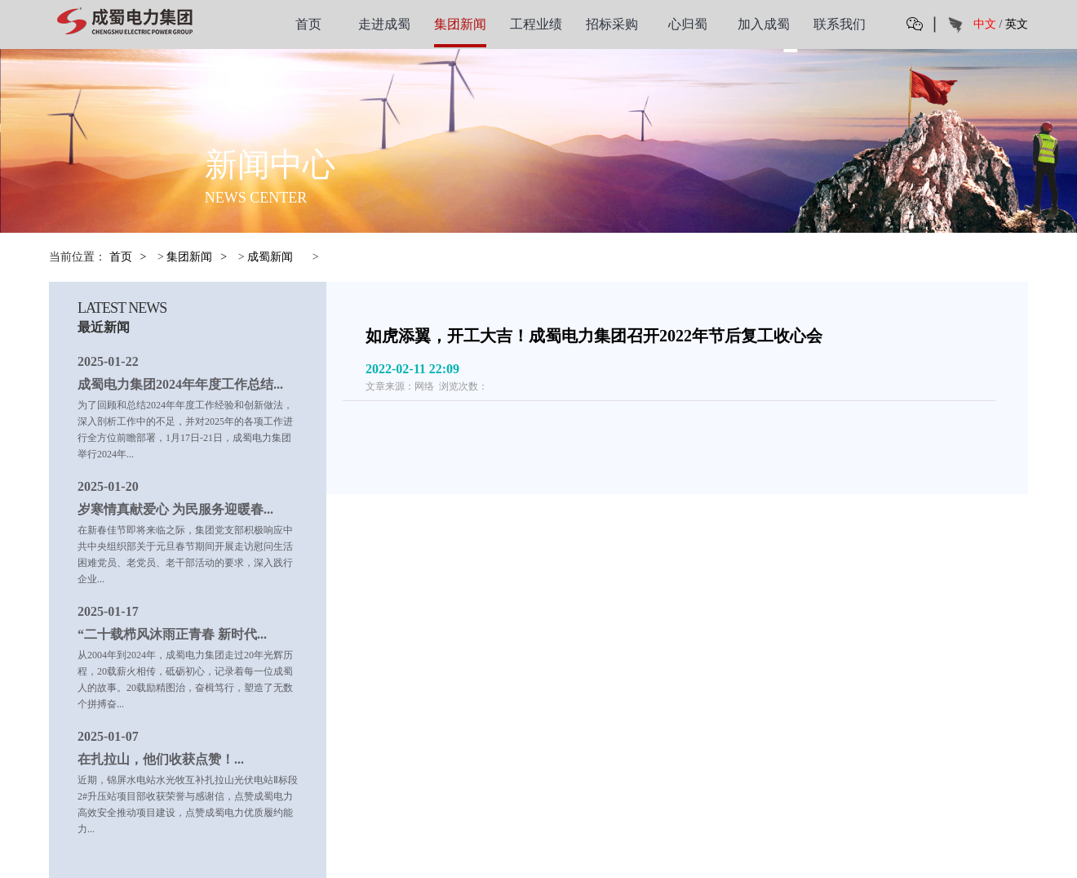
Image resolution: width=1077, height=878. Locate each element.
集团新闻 (460, 24)
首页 (308, 24)
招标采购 (612, 24)
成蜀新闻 (270, 257)
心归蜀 (687, 24)
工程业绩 (536, 24)
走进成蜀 (384, 24)
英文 (1016, 24)
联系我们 (839, 24)
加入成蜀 (764, 24)
